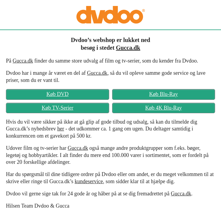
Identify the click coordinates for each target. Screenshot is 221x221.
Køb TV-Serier (57, 108)
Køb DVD (57, 94)
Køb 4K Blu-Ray (163, 108)
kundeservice (89, 181)
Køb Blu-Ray (163, 94)
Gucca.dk (128, 47)
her (60, 129)
